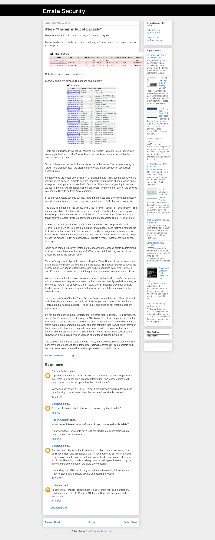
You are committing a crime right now (156, 56)
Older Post (130, 522)
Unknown (57, 404)
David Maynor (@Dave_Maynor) (155, 38)
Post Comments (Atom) (98, 531)
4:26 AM (56, 413)
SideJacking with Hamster (154, 139)
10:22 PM (57, 397)
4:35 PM (56, 501)
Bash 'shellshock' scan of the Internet (164, 193)
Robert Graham (60, 420)
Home (92, 522)
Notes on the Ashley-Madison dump (156, 304)
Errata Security (64, 11)
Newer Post (52, 522)
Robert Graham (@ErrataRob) (154, 31)
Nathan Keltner (60, 371)
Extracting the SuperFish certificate (164, 112)
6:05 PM (56, 439)
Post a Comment (58, 508)
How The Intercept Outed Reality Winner (163, 83)
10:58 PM (57, 478)
